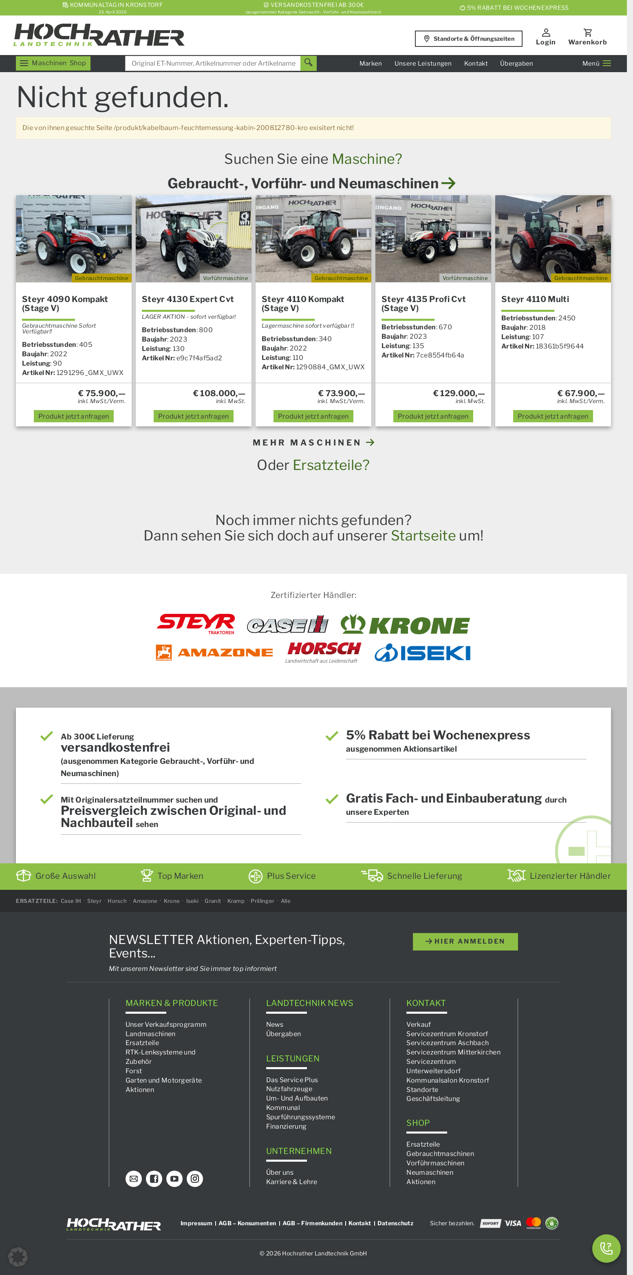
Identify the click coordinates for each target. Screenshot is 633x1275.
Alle (286, 901)
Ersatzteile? (331, 465)
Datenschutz (395, 1222)
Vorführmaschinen (435, 1163)
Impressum (196, 1222)
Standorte (422, 1089)
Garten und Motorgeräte (164, 1080)
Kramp (236, 901)
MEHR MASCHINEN (314, 443)
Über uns (279, 1172)
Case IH (71, 901)
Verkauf (418, 1024)
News (275, 1024)
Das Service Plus (292, 1079)
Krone (172, 901)
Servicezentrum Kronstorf (447, 1033)
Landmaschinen (151, 1033)
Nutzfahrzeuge (289, 1089)
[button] (18, 1257)
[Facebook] (154, 1178)
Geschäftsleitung (433, 1099)
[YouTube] (174, 1178)
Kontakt (476, 63)
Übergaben (517, 63)
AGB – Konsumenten (247, 1222)
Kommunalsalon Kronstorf (447, 1080)
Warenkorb (587, 42)
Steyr (94, 901)
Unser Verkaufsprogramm (166, 1024)
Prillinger (262, 901)
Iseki (192, 901)
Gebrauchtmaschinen (440, 1154)
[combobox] (221, 63)
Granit (213, 901)
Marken (371, 63)
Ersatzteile (142, 1043)
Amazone (145, 901)
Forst (134, 1071)
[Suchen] (308, 63)
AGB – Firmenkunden (312, 1222)
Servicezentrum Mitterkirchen (453, 1052)
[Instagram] (195, 1178)
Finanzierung (286, 1126)
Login (546, 42)
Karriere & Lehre (292, 1181)
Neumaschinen (429, 1172)
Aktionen (140, 1089)
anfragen (73, 416)
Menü (596, 63)
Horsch (117, 901)
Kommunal (283, 1108)
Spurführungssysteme (300, 1117)
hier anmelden (465, 941)
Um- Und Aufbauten (297, 1098)
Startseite (423, 535)
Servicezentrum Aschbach (447, 1043)
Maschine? (367, 158)
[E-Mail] (134, 1178)
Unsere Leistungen (423, 63)
